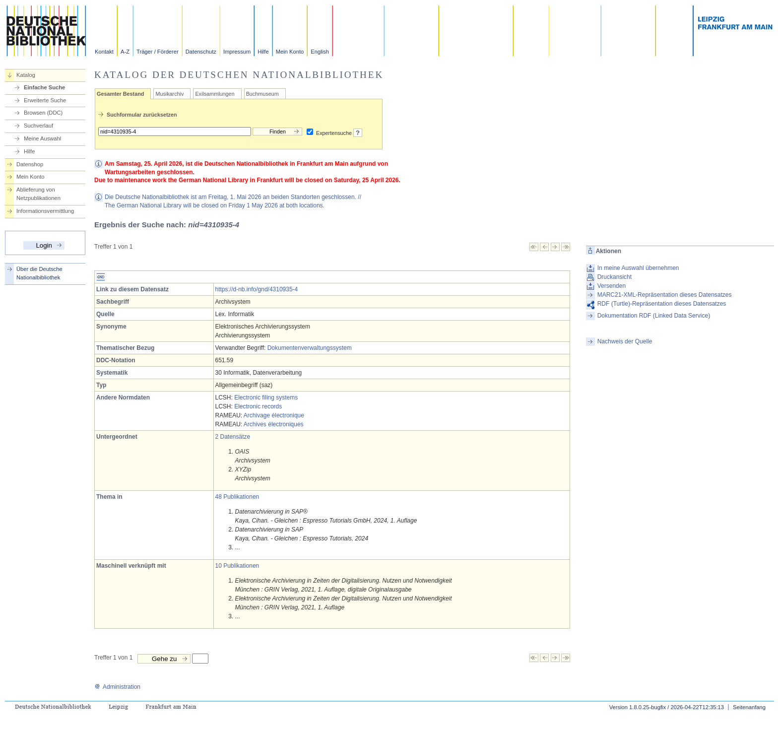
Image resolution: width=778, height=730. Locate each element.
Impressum (237, 52)
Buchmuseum (262, 94)
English (320, 52)
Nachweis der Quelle (624, 341)
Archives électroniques (274, 424)
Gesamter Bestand (120, 94)
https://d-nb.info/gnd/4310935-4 (256, 289)
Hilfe (263, 52)
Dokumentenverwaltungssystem (309, 347)
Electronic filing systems (266, 397)
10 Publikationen (237, 565)
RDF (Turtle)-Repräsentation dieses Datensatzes (661, 303)
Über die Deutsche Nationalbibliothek (39, 273)
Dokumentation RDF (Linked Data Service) (653, 315)
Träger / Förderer (157, 52)
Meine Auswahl (42, 138)
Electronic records (258, 406)
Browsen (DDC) (43, 113)
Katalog (25, 75)
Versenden (611, 285)
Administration (117, 686)
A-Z (125, 52)
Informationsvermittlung (45, 211)
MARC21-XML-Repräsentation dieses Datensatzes (664, 294)
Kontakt (104, 52)
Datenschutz (201, 52)
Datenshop (29, 164)
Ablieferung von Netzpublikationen (38, 194)
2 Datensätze (233, 436)
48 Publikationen (237, 496)
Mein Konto (290, 52)
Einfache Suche (44, 87)
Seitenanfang (749, 707)
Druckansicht (614, 276)
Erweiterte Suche (45, 100)
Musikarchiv (169, 94)
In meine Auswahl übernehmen (638, 268)
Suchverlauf (38, 126)
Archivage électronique (274, 415)
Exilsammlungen (214, 94)
